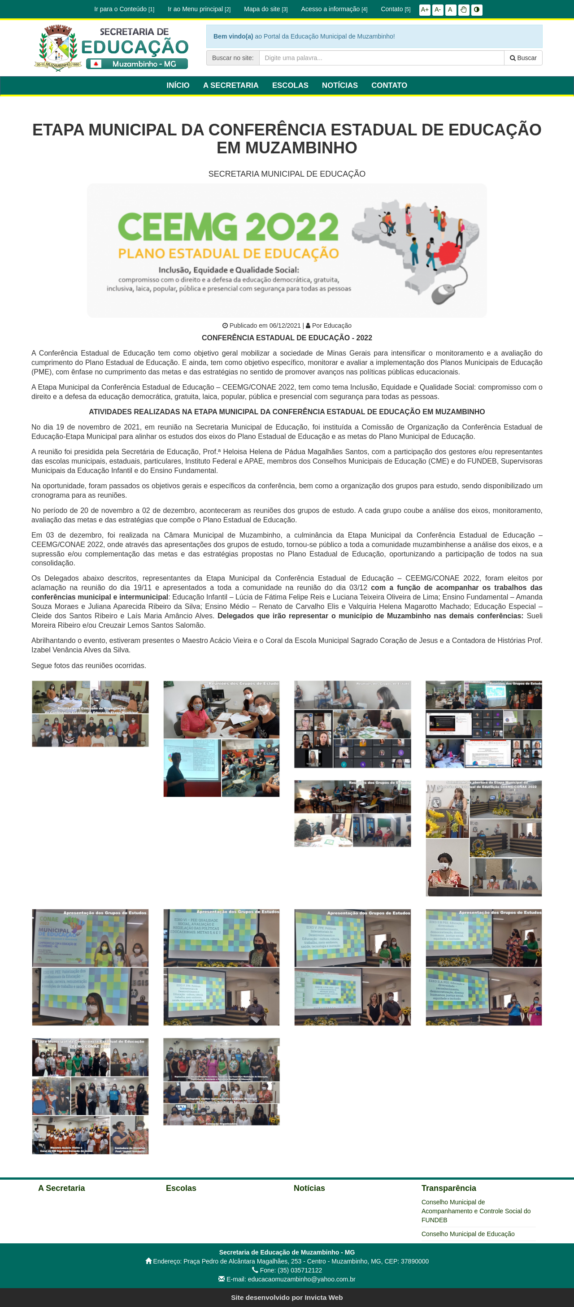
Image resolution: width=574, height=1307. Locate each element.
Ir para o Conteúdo (124, 9)
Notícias (309, 1188)
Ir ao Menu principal (199, 9)
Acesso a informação (334, 9)
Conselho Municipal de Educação (468, 1234)
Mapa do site (265, 9)
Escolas (181, 1188)
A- (438, 9)
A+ (425, 9)
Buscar (523, 57)
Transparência (449, 1188)
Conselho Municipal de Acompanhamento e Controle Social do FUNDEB (476, 1211)
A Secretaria (61, 1188)
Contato (395, 9)
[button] (464, 9)
